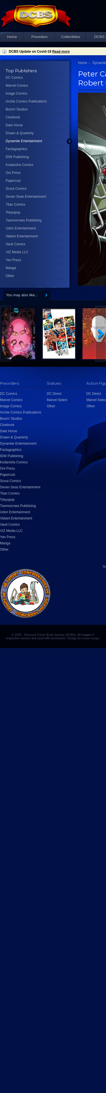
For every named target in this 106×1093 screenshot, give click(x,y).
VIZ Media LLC (17, 252)
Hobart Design (90, 638)
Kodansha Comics (19, 165)
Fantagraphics (16, 149)
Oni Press (13, 173)
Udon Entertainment (21, 228)
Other (10, 276)
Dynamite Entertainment (24, 141)
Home (12, 37)
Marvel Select (57, 400)
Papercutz (13, 181)
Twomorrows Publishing (24, 220)
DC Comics (14, 78)
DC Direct (54, 394)
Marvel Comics (17, 86)
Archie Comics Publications (26, 101)
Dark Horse (14, 125)
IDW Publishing (17, 157)
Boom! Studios (17, 109)
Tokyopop (13, 212)
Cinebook (13, 117)
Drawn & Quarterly (20, 133)
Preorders (39, 37)
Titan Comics (15, 204)
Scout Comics (16, 189)
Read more (61, 52)
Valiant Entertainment (22, 236)
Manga (11, 268)
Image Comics (16, 93)
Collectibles (70, 37)
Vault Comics (15, 244)
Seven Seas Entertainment (26, 197)
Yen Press (13, 260)
